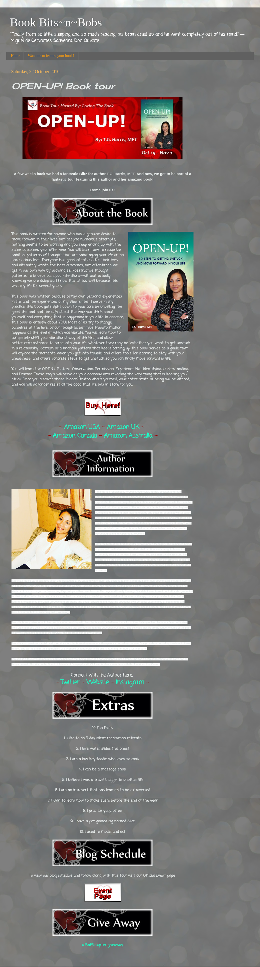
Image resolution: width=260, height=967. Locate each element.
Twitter (70, 682)
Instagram (130, 682)
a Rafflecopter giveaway (102, 945)
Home (15, 56)
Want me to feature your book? (51, 56)
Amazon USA (82, 427)
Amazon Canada (75, 435)
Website (97, 682)
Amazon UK (123, 427)
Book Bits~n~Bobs (56, 22)
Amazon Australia (128, 435)
